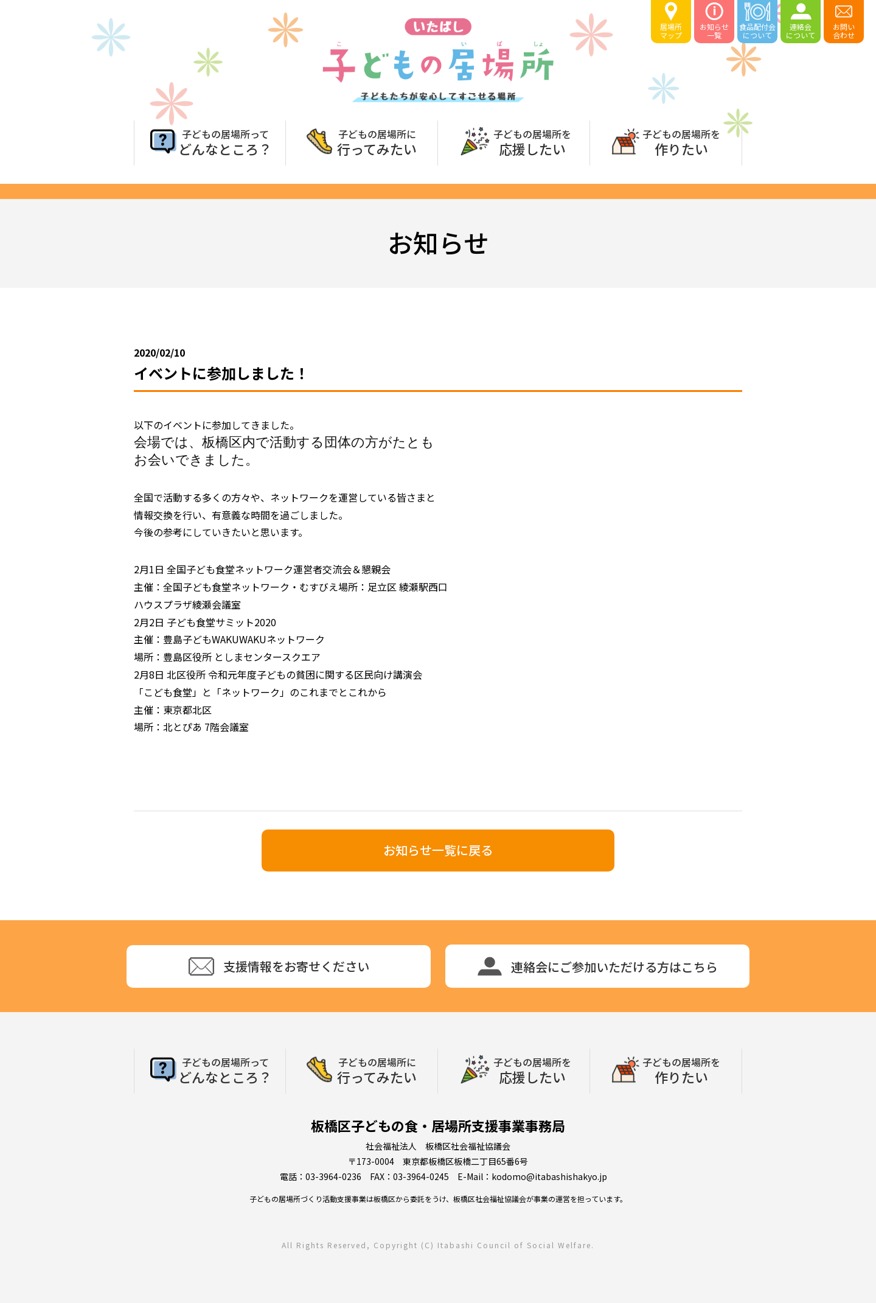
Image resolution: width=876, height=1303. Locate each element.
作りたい (681, 141)
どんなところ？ (225, 141)
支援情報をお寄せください (279, 966)
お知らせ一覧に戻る (438, 850)
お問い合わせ (844, 21)
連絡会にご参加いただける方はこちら (598, 966)
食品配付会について (757, 21)
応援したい (532, 141)
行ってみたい (377, 141)
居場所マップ (671, 21)
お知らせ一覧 (714, 21)
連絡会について (800, 21)
